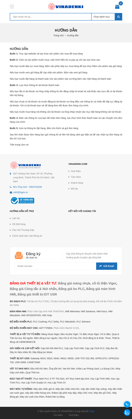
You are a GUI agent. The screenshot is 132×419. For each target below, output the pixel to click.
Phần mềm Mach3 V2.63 (66, 328)
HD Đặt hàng (18, 224)
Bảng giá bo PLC (72, 289)
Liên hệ (16, 218)
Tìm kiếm (58, 415)
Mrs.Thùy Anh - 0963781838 (27, 187)
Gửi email (106, 266)
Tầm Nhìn (76, 177)
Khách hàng (77, 183)
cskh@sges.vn (20, 192)
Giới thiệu (76, 171)
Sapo (92, 411)
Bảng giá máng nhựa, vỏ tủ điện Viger (87, 283)
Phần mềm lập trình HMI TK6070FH (45, 311)
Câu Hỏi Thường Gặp (23, 230)
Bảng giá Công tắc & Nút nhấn (33, 289)
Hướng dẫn (19, 49)
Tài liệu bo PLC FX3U (38, 301)
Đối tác (74, 188)
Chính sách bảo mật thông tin (27, 236)
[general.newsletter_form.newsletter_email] (66, 266)
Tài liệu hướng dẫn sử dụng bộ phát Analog (72, 301)
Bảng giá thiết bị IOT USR (37, 294)
